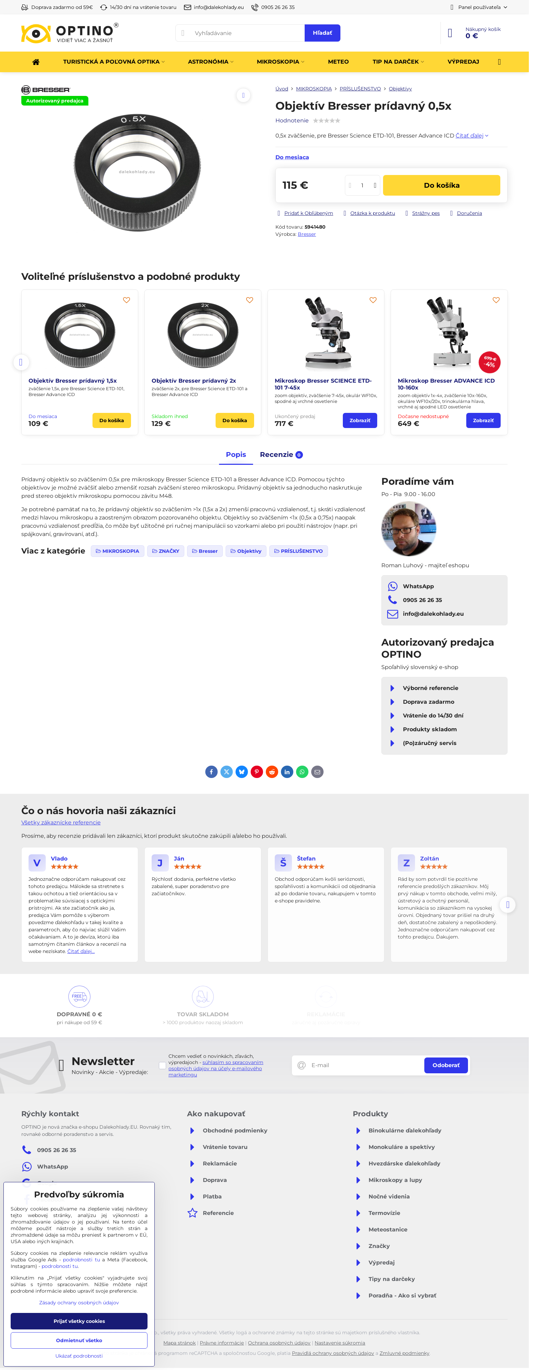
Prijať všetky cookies (79, 1321)
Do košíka (442, 185)
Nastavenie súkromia (340, 1343)
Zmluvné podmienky (404, 1353)
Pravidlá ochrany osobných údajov (333, 1353)
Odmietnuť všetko (79, 1340)
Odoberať (446, 1065)
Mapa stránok (179, 1343)
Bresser (307, 234)
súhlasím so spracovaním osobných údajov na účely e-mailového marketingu (215, 1068)
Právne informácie (222, 1343)
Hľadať (322, 33)
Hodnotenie (292, 120)
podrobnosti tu (81, 1260)
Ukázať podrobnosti (79, 1356)
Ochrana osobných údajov (279, 1343)
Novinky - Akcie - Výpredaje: (110, 1072)
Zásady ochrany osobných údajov (79, 1303)
